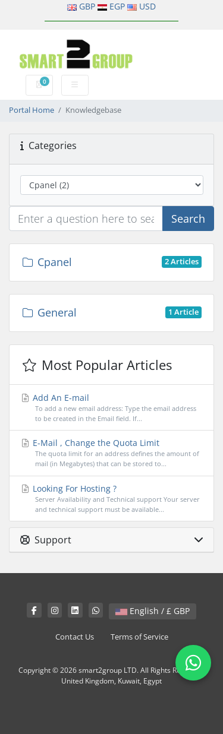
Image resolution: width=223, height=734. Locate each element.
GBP (87, 6)
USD (147, 6)
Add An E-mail (111, 408)
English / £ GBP (152, 610)
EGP (117, 6)
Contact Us (74, 637)
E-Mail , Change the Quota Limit (111, 453)
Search (188, 218)
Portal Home (31, 110)
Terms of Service (139, 637)
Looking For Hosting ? (111, 499)
